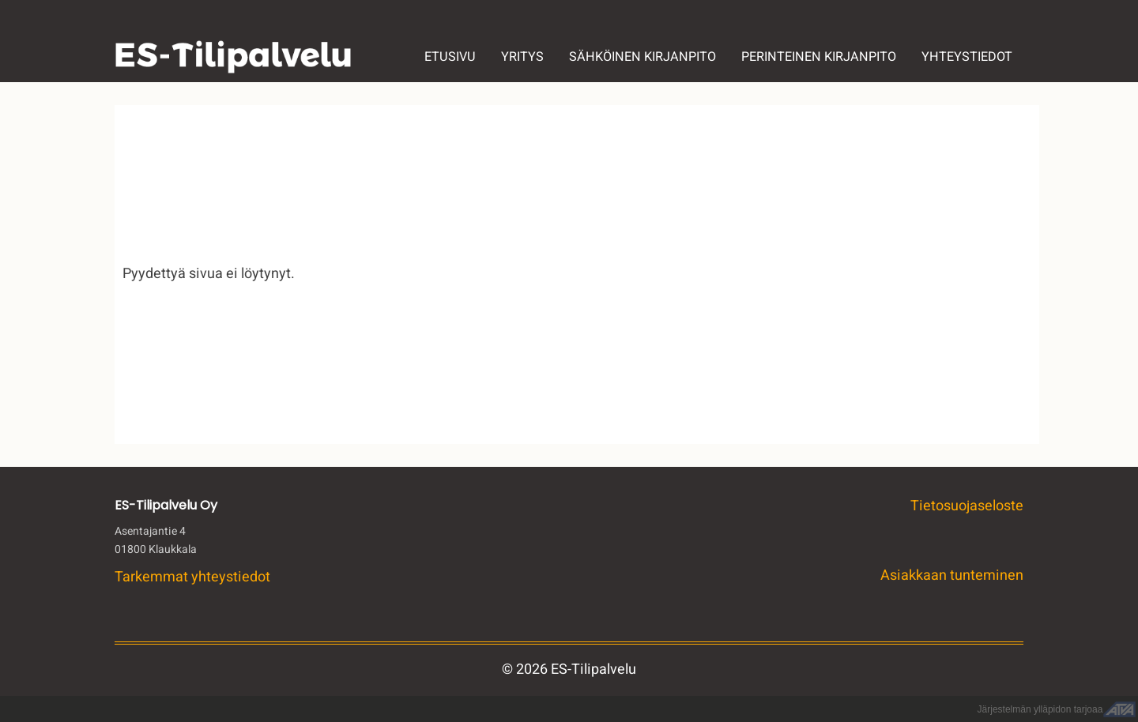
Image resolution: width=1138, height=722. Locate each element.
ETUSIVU (450, 56)
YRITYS (522, 56)
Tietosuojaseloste (966, 506)
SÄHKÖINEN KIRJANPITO (642, 56)
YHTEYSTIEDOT (966, 56)
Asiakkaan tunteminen (951, 575)
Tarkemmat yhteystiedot (192, 577)
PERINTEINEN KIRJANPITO (818, 56)
